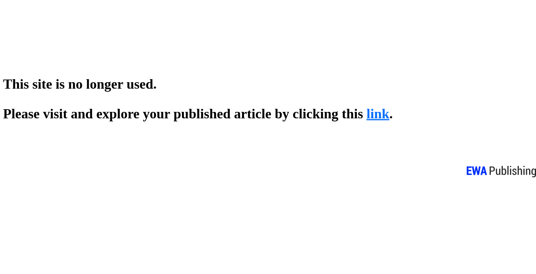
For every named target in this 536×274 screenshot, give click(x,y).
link (378, 113)
